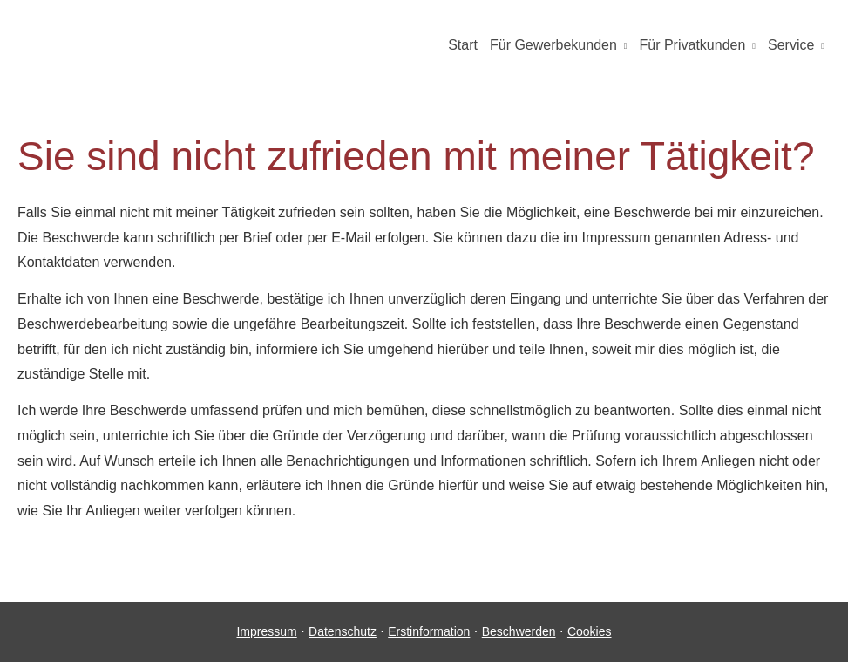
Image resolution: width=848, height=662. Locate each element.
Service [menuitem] (791, 45)
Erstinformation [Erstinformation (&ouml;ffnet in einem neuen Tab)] (429, 631)
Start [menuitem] (463, 45)
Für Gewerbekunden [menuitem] (553, 45)
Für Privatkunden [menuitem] (692, 45)
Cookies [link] (589, 631)
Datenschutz (343, 631)
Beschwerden (519, 631)
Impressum (266, 631)
